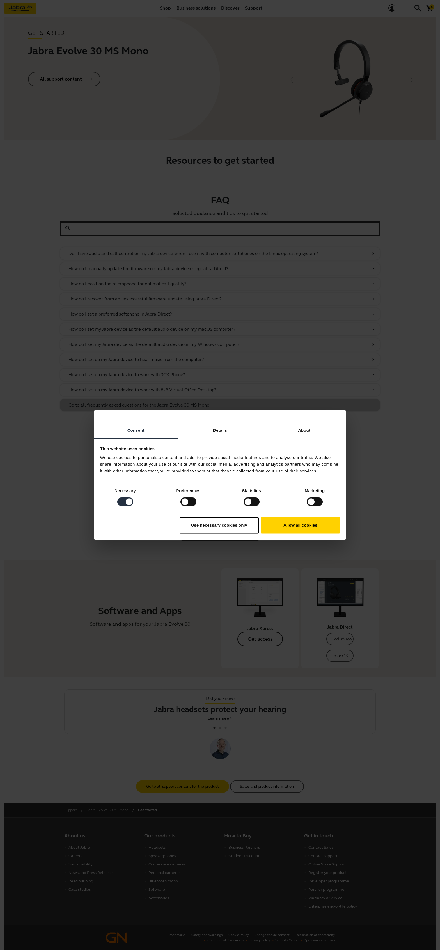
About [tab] (304, 430)
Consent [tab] (136, 430)
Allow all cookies (300, 525)
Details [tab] (220, 430)
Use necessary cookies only (219, 525)
